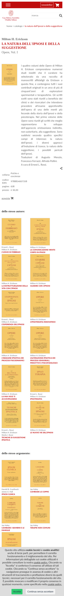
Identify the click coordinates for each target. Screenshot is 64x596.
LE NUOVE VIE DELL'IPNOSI (41, 432)
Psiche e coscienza (15, 175)
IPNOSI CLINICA (8, 494)
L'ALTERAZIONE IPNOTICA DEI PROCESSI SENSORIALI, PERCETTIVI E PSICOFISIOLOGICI (44, 360)
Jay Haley (34, 489)
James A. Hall (7, 491)
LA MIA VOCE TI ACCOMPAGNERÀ (9, 397)
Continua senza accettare (40, 591)
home (9, 26)
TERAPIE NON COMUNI (40, 527)
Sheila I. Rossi (7, 435)
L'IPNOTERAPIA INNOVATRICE (43, 322)
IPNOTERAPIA (36, 399)
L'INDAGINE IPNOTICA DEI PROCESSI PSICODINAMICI (13, 359)
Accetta (17, 591)
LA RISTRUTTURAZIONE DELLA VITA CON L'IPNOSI (15, 287)
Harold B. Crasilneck (10, 489)
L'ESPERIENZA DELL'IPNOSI (13, 324)
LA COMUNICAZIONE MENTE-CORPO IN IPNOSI (43, 250)
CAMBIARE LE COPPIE (39, 491)
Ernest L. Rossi (8, 247)
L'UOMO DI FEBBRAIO (11, 252)
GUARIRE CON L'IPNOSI (40, 286)
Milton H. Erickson (9, 249)
